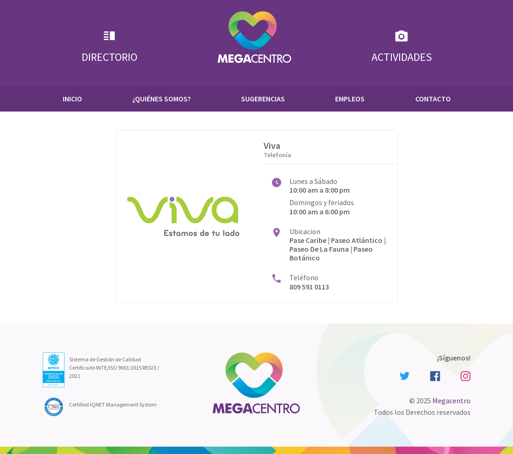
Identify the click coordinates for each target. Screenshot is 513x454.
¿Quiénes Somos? (161, 98)
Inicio (72, 98)
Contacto (433, 98)
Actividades (401, 46)
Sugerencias (263, 98)
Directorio (109, 46)
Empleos (350, 98)
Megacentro (451, 400)
